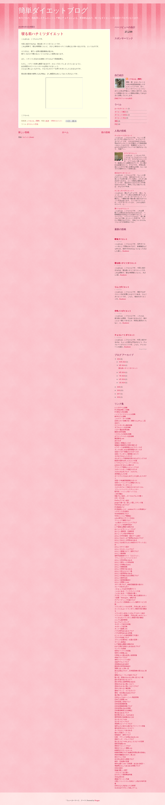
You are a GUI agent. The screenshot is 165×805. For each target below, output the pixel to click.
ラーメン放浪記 (120, 642)
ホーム (65, 132)
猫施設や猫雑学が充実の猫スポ (126, 445)
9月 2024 (122, 365)
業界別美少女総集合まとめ (124, 717)
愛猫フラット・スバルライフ (125, 691)
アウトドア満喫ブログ (123, 520)
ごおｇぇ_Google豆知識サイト (125, 589)
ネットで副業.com (121, 629)
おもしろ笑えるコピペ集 (123, 571)
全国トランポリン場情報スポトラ (127, 454)
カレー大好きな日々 (122, 587)
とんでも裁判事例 (121, 620)
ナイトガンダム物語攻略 (123, 425)
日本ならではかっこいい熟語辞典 (127, 697)
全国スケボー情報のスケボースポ (127, 452)
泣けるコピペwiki (121, 719)
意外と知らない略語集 (123, 688)
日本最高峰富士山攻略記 (123, 710)
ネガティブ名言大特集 (123, 624)
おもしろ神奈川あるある (123, 569)
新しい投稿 (23, 132)
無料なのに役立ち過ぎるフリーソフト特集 (130, 726)
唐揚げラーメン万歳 (122, 779)
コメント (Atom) (28, 137)
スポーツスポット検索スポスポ (126, 469)
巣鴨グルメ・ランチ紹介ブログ (126, 675)
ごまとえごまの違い (122, 772)
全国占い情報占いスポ (123, 443)
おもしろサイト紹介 (122, 547)
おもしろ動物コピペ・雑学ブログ (127, 551)
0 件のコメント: (57, 121)
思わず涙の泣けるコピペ (123, 679)
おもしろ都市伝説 (121, 578)
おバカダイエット (121, 108)
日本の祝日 (119, 768)
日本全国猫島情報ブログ (123, 706)
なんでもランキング (122, 622)
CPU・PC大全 (119, 498)
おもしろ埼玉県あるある (123, 560)
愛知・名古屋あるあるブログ (125, 693)
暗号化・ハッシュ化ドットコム (126, 491)
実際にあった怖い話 (122, 668)
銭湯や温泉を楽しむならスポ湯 (126, 460)
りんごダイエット (122, 287)
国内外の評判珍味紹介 (123, 666)
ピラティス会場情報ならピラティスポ (128, 447)
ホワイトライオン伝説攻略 (124, 436)
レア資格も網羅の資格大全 (124, 527)
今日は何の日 (119, 777)
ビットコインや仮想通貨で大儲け (127, 635)
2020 (119, 387)
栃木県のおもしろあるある (124, 715)
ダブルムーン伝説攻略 (123, 427)
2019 (119, 390)
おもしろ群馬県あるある (123, 573)
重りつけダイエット (122, 208)
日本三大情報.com (121, 699)
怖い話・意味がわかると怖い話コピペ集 (129, 677)
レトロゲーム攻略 (121, 407)
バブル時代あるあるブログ (124, 631)
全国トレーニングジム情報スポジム (127, 483)
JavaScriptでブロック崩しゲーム (126, 788)
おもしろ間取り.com (122, 582)
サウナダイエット (130, 153)
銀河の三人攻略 (120, 416)
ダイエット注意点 (121, 115)
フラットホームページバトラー (126, 558)
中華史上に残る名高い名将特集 (126, 655)
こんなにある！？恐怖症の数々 (126, 593)
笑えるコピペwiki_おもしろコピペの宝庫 (129, 741)
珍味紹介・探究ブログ (123, 735)
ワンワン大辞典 (120, 648)
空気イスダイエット (123, 311)
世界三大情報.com (121, 653)
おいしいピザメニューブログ (125, 529)
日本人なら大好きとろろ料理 (125, 786)
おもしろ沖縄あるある (123, 564)
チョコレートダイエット (123, 135)
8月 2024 (122, 372)
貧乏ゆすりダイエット (123, 173)
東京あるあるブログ (122, 713)
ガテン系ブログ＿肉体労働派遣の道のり (129, 584)
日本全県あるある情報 (123, 708)
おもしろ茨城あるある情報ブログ (127, 575)
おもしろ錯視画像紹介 (123, 580)
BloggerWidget (143, 349)
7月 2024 (122, 376)
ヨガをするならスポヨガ (123, 456)
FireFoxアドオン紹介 (122, 500)
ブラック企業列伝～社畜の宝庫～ (127, 640)
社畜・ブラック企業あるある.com (127, 737)
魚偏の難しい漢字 (121, 770)
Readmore (126, 251)
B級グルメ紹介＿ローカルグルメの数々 (129, 496)
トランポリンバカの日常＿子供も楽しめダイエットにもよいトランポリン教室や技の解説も (131, 609)
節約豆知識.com (120, 744)
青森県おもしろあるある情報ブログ (127, 766)
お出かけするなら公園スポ (124, 465)
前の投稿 (105, 132)
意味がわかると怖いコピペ (124, 684)
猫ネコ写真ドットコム (123, 733)
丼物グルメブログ (121, 657)
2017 (119, 394)
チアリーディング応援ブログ (125, 600)
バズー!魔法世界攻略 (122, 430)
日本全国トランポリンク (123, 485)
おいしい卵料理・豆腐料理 (124, 531)
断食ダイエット (121, 239)
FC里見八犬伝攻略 (121, 412)
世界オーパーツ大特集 (123, 651)
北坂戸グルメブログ (122, 662)
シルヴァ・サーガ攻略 (123, 418)
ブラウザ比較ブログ (122, 637)
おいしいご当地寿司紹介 (123, 525)
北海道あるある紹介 (122, 664)
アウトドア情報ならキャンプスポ (127, 467)
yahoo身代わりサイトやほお (125, 518)
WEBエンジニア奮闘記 (123, 516)
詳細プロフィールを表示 (123, 98)
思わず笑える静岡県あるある (125, 682)
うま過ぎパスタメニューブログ (126, 522)
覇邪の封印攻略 (120, 432)
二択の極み (119, 494)
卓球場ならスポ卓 (121, 474)
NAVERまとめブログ (122, 505)
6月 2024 (122, 379)
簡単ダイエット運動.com (123, 748)
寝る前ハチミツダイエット (42, 34)
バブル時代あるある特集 (123, 633)
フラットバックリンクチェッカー (127, 489)
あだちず (118, 441)
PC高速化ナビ (120, 507)
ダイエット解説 (120, 112)
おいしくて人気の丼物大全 (124, 533)
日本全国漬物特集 (121, 704)
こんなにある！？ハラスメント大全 (127, 591)
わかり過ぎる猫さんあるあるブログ (127, 646)
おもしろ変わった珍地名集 (124, 562)
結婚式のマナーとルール (123, 750)
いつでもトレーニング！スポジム (127, 463)
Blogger (97, 800)
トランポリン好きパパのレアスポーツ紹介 (130, 613)
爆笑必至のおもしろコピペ (124, 728)
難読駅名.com (119, 438)
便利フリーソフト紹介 (123, 659)
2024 (119, 359)
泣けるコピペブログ (122, 721)
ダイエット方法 (32, 124)
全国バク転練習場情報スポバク (126, 480)
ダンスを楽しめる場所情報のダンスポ (128, 449)
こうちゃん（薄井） (135, 79)
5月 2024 (122, 382)
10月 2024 (122, 362)
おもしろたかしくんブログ (124, 549)
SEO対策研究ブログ (122, 514)
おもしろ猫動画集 (121, 567)
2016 (119, 397)
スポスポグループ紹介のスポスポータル (129, 487)
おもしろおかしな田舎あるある (126, 540)
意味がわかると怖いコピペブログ (127, 686)
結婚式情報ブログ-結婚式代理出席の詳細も (130, 752)
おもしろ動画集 (120, 553)
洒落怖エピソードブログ (123, 724)
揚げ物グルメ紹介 (121, 695)
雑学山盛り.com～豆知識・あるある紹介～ (130, 763)
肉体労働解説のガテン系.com (125, 755)
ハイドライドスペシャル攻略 (125, 414)
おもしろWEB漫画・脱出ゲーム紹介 (128, 536)
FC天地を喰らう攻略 (122, 410)
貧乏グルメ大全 (120, 757)
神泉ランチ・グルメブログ (124, 739)
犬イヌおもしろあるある (123, 730)
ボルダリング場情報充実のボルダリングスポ (131, 458)
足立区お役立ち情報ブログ (124, 759)
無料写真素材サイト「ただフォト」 (127, 556)
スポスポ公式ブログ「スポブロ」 (127, 472)
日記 (116, 124)
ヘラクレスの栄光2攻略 (123, 434)
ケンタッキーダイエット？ (124, 191)
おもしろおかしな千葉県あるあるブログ (129, 538)
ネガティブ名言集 (121, 626)
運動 (116, 121)
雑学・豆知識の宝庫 (122, 761)
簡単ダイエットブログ (53, 10)
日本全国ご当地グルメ (123, 702)
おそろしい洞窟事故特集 (123, 774)
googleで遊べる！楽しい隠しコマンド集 (129, 502)
